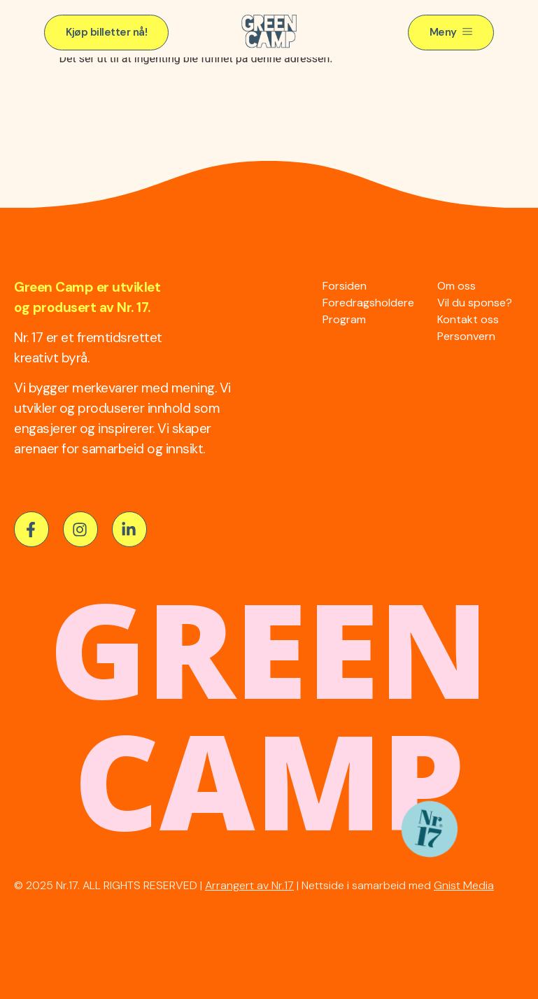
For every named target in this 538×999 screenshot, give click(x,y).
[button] (106, 32)
